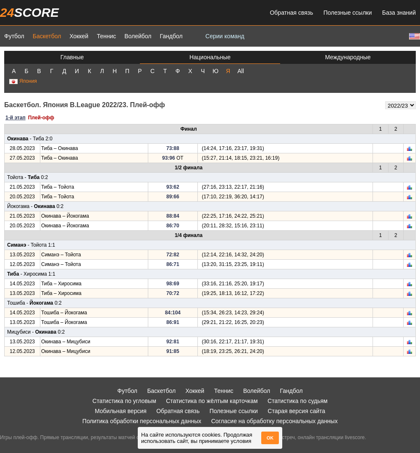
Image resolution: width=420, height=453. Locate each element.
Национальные (210, 57)
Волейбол (137, 36)
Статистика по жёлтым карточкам (212, 401)
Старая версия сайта (296, 411)
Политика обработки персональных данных (141, 421)
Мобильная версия (121, 411)
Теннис (106, 36)
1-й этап (15, 118)
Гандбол (171, 36)
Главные (72, 57)
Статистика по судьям (298, 401)
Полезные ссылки (347, 12)
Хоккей (78, 36)
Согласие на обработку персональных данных (274, 421)
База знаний (399, 12)
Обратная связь (291, 12)
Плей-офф (41, 118)
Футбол (14, 36)
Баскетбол (47, 36)
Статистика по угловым (124, 401)
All (240, 71)
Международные (348, 57)
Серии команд (224, 36)
